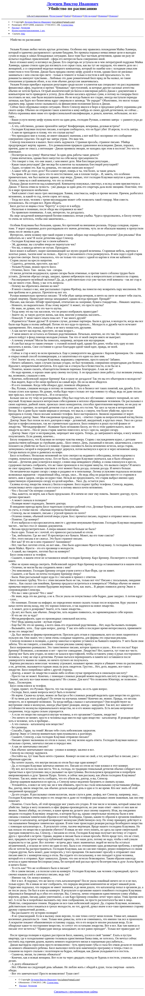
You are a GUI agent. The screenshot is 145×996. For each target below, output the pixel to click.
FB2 (23, 33)
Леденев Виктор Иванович (72, 3)
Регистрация (56, 16)
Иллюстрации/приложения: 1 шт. (28, 30)
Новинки (102, 16)
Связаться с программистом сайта (75, 991)
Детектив (25, 27)
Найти (67, 16)
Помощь (113, 16)
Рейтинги (77, 16)
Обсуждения (90, 16)
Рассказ (15, 27)
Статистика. (67, 24)
